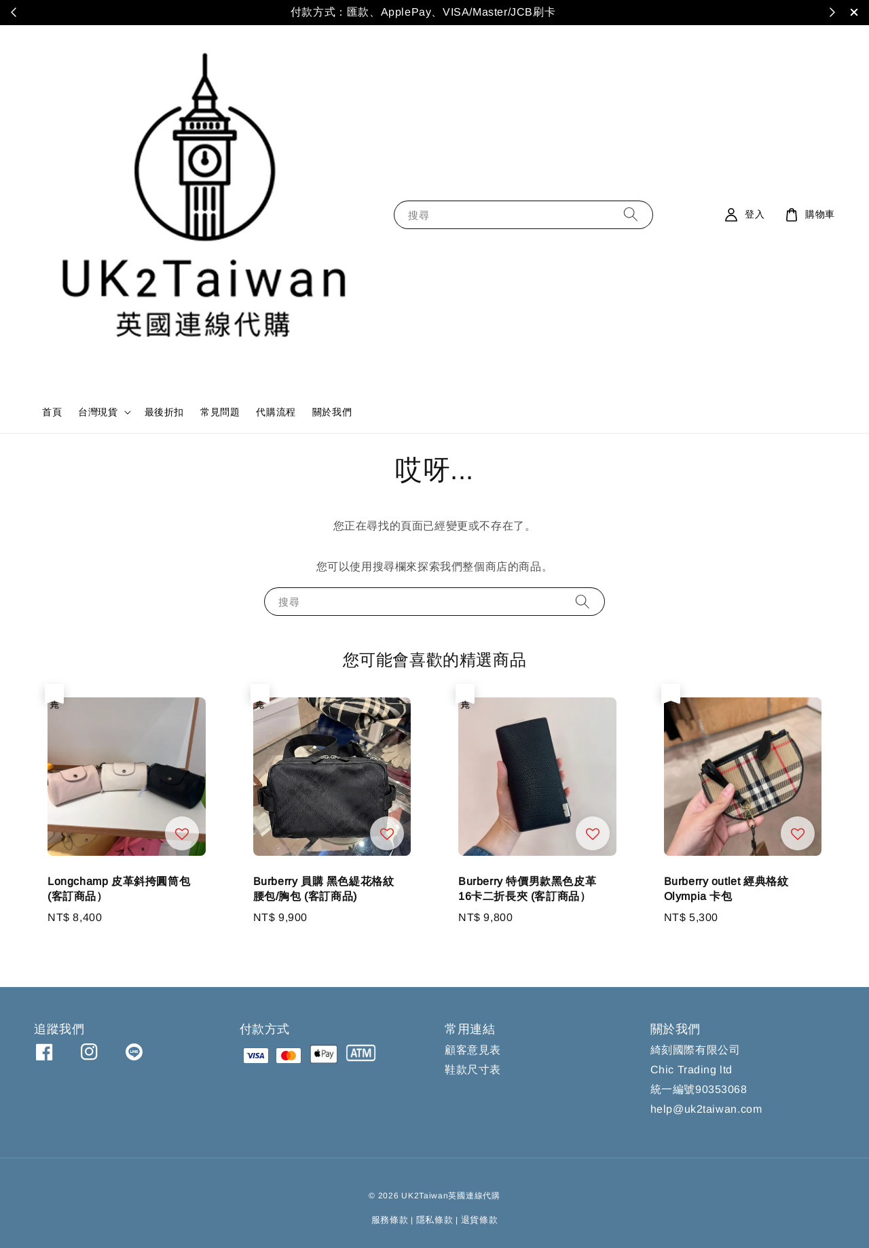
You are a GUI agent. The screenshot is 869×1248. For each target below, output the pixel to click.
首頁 (52, 411)
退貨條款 (479, 1220)
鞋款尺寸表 (473, 1069)
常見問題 (220, 411)
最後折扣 (164, 411)
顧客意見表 (473, 1050)
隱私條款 (435, 1220)
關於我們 (332, 411)
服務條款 (390, 1220)
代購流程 (275, 411)
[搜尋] (630, 214)
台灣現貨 (97, 411)
